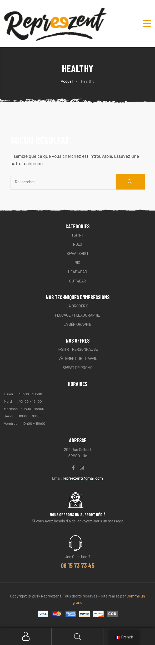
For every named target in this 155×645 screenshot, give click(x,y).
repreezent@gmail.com (83, 478)
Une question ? (77, 557)
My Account (26, 636)
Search (77, 636)
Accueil (67, 81)
